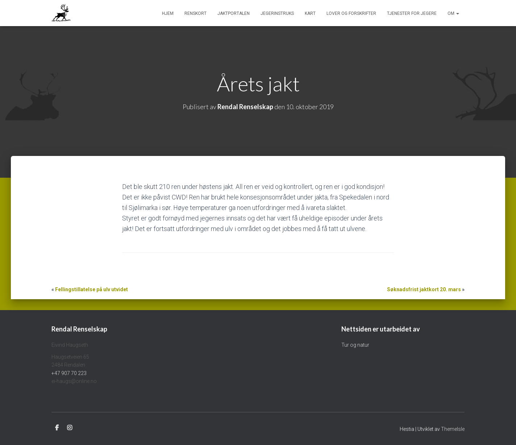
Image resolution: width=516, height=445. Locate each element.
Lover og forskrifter (351, 13)
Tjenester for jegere (412, 13)
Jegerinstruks (277, 13)
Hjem (168, 13)
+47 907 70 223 (69, 373)
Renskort (195, 13)
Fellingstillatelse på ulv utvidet (91, 289)
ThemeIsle (453, 429)
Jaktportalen (233, 13)
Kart (310, 13)
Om (453, 13)
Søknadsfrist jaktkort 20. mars (424, 289)
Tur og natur (355, 345)
